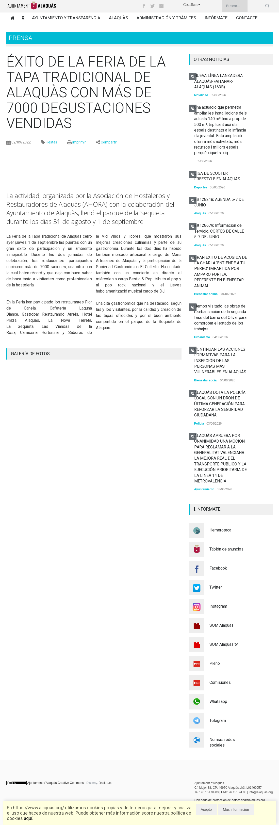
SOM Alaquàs (221, 625)
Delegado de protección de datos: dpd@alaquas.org (229, 800)
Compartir (109, 142)
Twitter (215, 587)
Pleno (214, 663)
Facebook (218, 568)
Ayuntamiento (204, 489)
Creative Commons (71, 783)
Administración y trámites (166, 17)
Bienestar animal (206, 294)
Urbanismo (202, 337)
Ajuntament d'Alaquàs (42, 783)
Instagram (218, 606)
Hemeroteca (220, 530)
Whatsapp (218, 701)
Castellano (191, 5)
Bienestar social (206, 380)
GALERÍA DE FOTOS (30, 353)
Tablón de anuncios (226, 549)
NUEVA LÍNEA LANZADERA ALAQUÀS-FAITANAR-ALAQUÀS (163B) (218, 81)
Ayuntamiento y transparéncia (66, 17)
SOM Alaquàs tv (223, 644)
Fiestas (51, 142)
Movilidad (201, 95)
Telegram (217, 720)
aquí (28, 818)
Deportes (200, 187)
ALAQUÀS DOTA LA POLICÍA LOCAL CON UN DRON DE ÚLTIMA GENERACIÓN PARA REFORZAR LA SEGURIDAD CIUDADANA (219, 404)
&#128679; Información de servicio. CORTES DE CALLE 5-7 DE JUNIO (219, 231)
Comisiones (220, 682)
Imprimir (79, 142)
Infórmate (216, 17)
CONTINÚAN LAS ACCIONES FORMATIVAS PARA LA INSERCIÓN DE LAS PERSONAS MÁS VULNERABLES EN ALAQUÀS (220, 361)
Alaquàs (118, 17)
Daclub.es (105, 783)
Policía (199, 423)
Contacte (246, 17)
